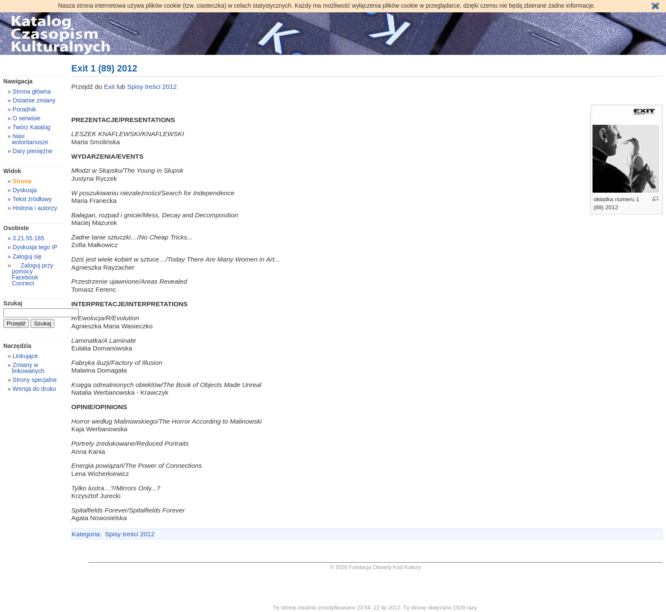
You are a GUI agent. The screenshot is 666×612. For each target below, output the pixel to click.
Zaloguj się (27, 256)
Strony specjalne (35, 379)
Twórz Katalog (31, 127)
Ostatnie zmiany (34, 100)
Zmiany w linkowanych (28, 368)
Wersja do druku (34, 388)
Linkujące (25, 356)
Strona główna (32, 91)
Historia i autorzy (35, 208)
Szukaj (13, 303)
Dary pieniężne (33, 151)
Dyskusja (25, 190)
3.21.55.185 (28, 238)
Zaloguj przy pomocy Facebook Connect (32, 274)
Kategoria (86, 534)
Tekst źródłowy (31, 199)
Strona (22, 181)
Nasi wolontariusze (30, 139)
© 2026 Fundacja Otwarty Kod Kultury (375, 567)
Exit (110, 86)
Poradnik (25, 109)
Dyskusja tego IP (35, 247)
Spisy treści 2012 (152, 86)
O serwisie (27, 118)
